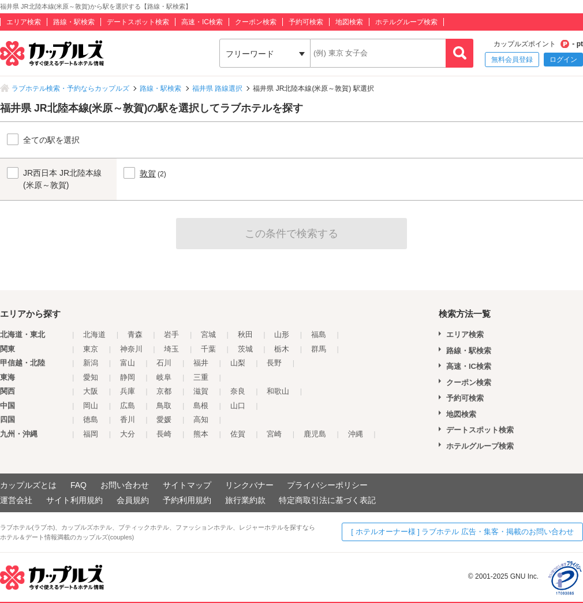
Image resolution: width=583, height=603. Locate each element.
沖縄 (355, 434)
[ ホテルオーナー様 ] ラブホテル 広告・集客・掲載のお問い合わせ (462, 531)
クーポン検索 (255, 22)
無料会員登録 (512, 60)
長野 (274, 362)
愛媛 (163, 419)
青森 (135, 334)
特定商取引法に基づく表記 (327, 500)
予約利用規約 (187, 500)
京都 (163, 391)
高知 (200, 419)
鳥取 (163, 405)
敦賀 (148, 173)
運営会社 (16, 500)
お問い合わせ (124, 485)
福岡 (90, 434)
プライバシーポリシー (327, 485)
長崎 (163, 434)
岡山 (90, 405)
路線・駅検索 (74, 22)
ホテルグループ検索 (406, 22)
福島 (318, 334)
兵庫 (127, 391)
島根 (200, 405)
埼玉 (171, 349)
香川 (127, 419)
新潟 (90, 362)
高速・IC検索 (202, 22)
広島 (127, 405)
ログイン (563, 60)
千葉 (208, 349)
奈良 (237, 391)
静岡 (127, 377)
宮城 (208, 334)
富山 (127, 362)
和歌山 (278, 391)
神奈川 (131, 349)
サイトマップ (187, 485)
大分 (127, 434)
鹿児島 (315, 434)
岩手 (171, 334)
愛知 (90, 377)
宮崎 (274, 434)
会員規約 (133, 500)
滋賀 (200, 391)
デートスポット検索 (138, 22)
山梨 (237, 362)
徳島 (90, 419)
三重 (200, 377)
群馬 (318, 349)
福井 (200, 362)
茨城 (245, 349)
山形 (281, 334)
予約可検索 (306, 22)
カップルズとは (28, 485)
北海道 (94, 334)
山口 (237, 405)
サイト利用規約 (74, 500)
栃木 (281, 349)
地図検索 (349, 22)
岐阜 (163, 377)
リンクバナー (249, 485)
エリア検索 (23, 22)
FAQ (78, 485)
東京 (90, 349)
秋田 (245, 334)
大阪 (90, 391)
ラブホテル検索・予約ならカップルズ (70, 88)
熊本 (200, 434)
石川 (163, 362)
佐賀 (237, 434)
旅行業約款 (245, 500)
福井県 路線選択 (217, 88)
